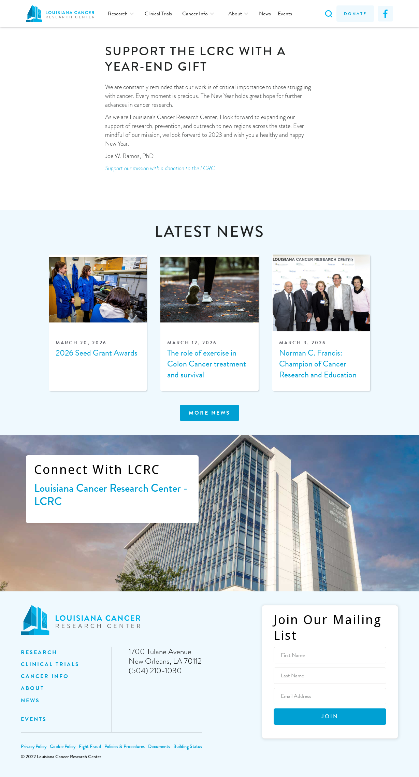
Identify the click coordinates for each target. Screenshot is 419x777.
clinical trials (50, 664)
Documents (159, 746)
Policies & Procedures (124, 746)
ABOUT (32, 688)
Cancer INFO (45, 676)
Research (39, 652)
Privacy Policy (33, 746)
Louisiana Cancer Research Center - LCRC (110, 494)
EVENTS (34, 719)
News (265, 14)
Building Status (187, 746)
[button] (121, 14)
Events (285, 14)
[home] (63, 13)
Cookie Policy (62, 746)
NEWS (30, 700)
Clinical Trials (158, 14)
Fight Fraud (90, 746)
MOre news (209, 413)
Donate (355, 14)
